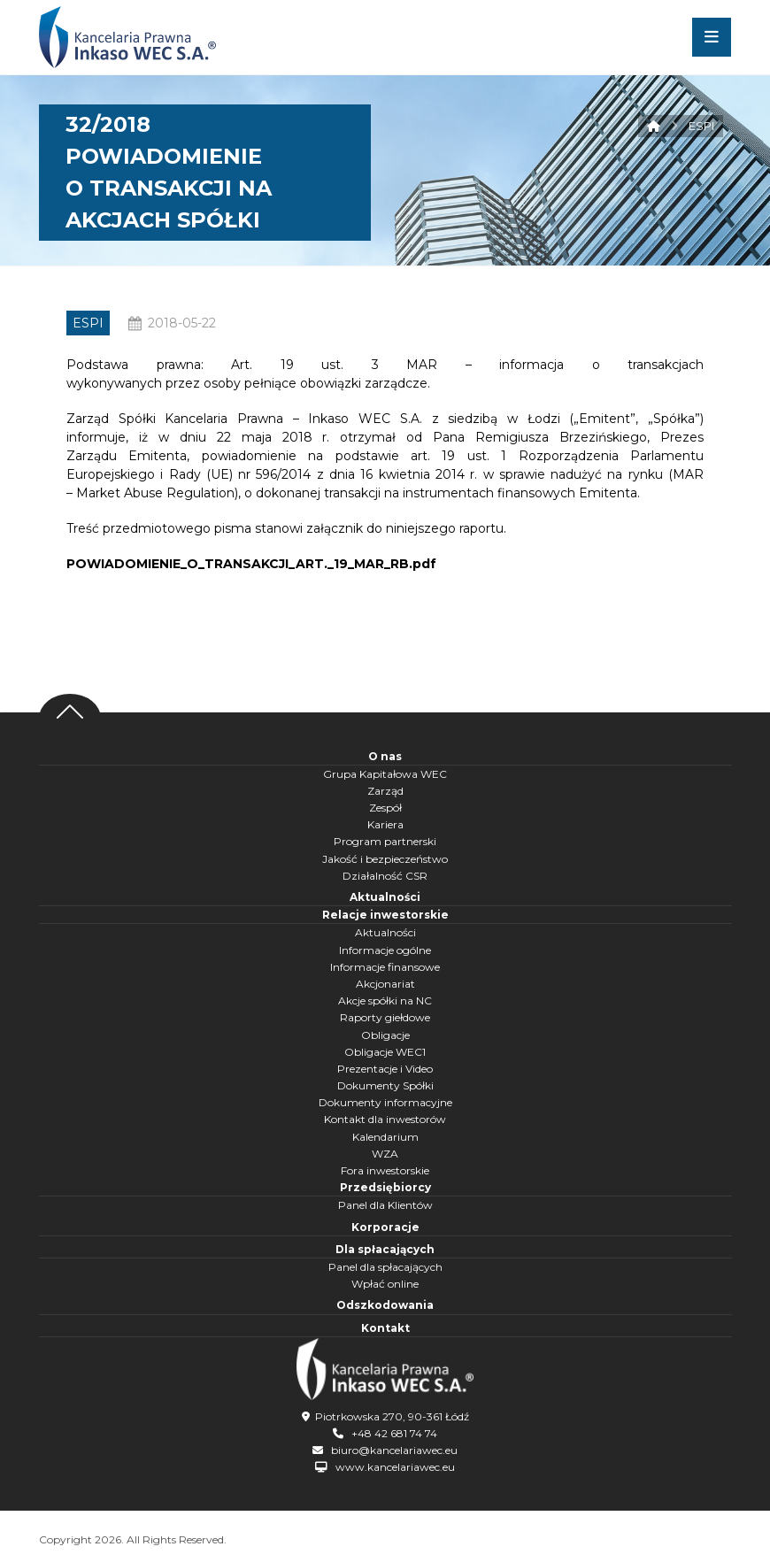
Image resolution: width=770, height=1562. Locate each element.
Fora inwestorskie (385, 1170)
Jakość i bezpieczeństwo (385, 859)
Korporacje (385, 1227)
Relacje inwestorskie (385, 914)
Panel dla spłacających (385, 1266)
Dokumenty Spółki (385, 1085)
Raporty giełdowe (385, 1017)
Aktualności (385, 897)
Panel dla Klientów (385, 1205)
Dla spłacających (385, 1249)
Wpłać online (385, 1283)
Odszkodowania (385, 1305)
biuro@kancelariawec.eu (394, 1448)
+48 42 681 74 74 (394, 1431)
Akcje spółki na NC (385, 1000)
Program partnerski (385, 841)
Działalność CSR (385, 875)
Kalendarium (385, 1136)
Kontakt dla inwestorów (385, 1119)
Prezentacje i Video (385, 1068)
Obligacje (385, 1035)
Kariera (385, 824)
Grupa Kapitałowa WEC (385, 774)
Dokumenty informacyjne (385, 1102)
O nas (385, 756)
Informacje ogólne (385, 950)
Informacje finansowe (385, 966)
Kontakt (385, 1328)
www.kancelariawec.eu (395, 1466)
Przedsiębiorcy (385, 1187)
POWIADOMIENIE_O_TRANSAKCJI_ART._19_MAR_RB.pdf (251, 564)
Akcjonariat (385, 983)
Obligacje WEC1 (385, 1051)
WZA (385, 1153)
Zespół (385, 807)
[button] (711, 37)
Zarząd (385, 790)
